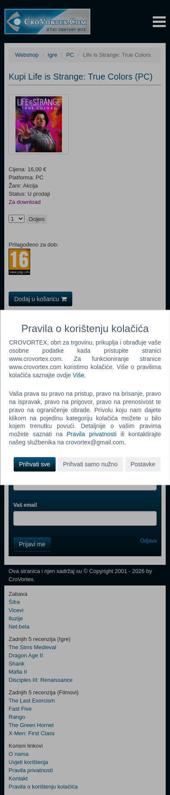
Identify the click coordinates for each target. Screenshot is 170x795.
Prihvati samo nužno (90, 464)
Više (78, 375)
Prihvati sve (34, 464)
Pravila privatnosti (92, 434)
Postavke (142, 464)
